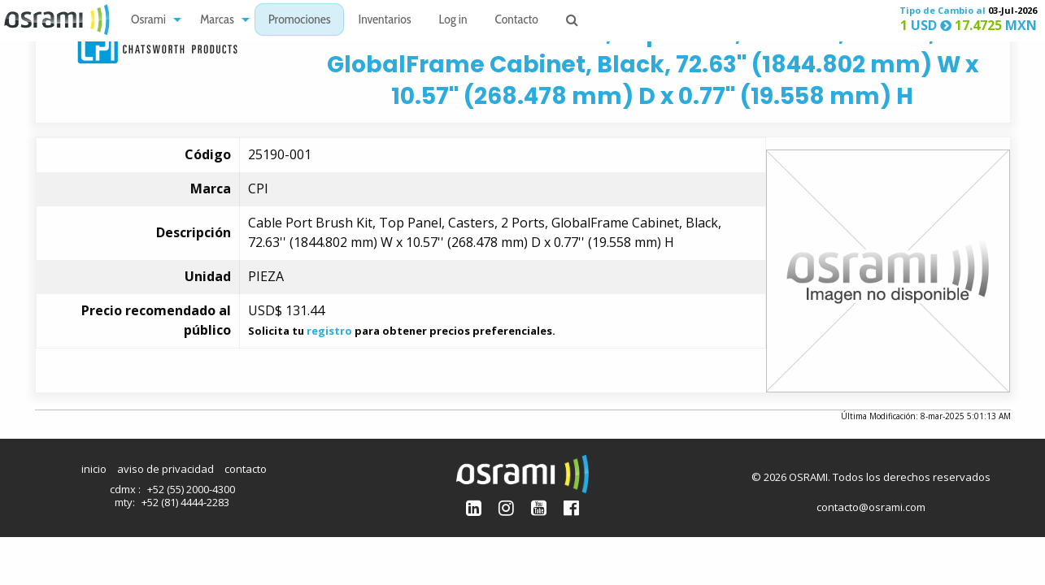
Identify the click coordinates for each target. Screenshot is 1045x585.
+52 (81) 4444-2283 (185, 502)
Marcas (217, 20)
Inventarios (384, 20)
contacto (245, 469)
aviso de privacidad (165, 469)
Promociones (299, 20)
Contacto (516, 20)
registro (329, 330)
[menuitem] (151, 19)
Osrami (148, 20)
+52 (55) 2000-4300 (191, 489)
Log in (453, 20)
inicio (94, 469)
